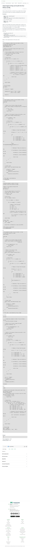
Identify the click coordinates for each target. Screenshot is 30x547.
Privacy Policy (8, 522)
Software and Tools (8, 535)
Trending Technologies (22, 534)
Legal (8, 521)
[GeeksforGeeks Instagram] (13, 514)
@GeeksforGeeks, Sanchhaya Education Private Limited (12, 546)
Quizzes (13, 3)
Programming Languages (8, 528)
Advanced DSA (20, 3)
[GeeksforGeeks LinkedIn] (11, 514)
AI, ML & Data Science (8, 531)
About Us (8, 520)
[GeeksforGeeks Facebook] (17, 514)
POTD (22, 520)
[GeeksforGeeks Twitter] (15, 514)
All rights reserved (22, 546)
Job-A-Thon (22, 521)
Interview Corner (22, 538)
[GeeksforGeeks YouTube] (19, 514)
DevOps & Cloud (22, 532)
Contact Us (8, 523)
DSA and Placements (22, 529)
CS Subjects (8, 543)
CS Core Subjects (8, 533)
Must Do (16, 3)
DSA (8, 529)
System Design (25, 3)
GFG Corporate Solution (8, 525)
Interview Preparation (8, 534)
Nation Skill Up (22, 523)
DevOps (8, 532)
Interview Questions (8, 3)
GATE (22, 533)
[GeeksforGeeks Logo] (15, 502)
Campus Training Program (8, 526)
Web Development (22, 530)
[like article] (24, 446)
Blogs (22, 522)
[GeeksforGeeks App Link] (13, 516)
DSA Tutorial (3, 3)
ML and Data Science (22, 528)
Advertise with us (8, 524)
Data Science (8, 542)
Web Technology (8, 530)
